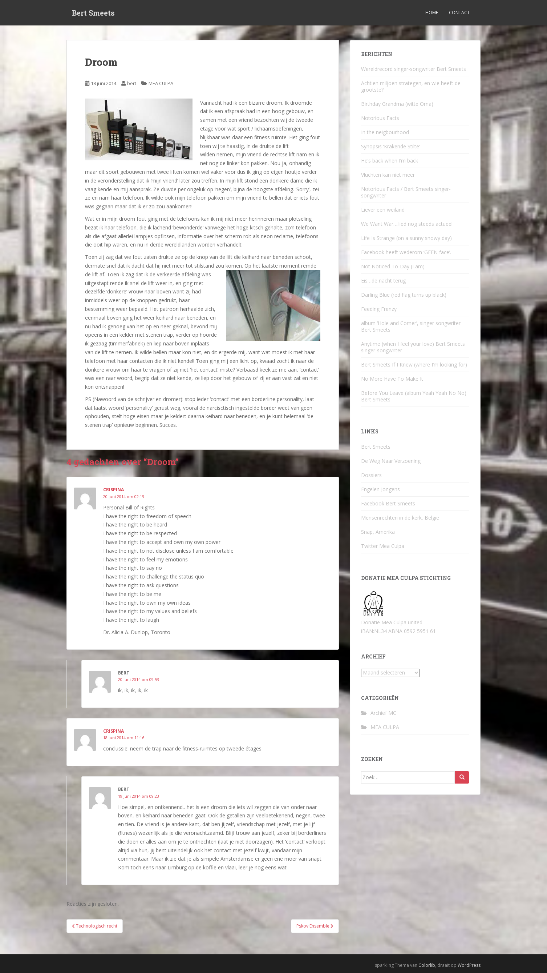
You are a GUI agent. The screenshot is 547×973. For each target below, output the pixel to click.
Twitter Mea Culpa (382, 545)
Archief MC (383, 712)
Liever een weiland (383, 209)
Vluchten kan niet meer (388, 174)
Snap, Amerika (378, 531)
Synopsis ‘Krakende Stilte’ (390, 146)
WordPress (469, 965)
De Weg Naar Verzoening (391, 460)
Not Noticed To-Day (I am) (393, 266)
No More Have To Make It (392, 378)
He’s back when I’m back (389, 160)
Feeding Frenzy (379, 308)
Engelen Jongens (380, 489)
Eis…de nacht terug (383, 280)
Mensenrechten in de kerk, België (400, 517)
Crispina (113, 731)
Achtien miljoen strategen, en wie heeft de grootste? (411, 86)
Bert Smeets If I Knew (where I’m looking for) (414, 364)
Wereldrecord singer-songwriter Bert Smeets (413, 68)
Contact (459, 12)
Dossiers (371, 475)
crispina (113, 489)
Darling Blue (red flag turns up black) (403, 294)
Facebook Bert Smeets (388, 503)
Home (431, 12)
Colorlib (426, 965)
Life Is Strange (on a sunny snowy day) (406, 238)
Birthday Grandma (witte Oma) (397, 103)
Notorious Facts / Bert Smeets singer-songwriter (406, 192)
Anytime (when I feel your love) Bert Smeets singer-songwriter (413, 347)
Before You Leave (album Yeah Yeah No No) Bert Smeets (413, 396)
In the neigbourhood (385, 132)
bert (131, 83)
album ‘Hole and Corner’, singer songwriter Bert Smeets (411, 326)
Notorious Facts (380, 118)
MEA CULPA (161, 83)
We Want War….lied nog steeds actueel (407, 223)
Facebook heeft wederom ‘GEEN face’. (406, 252)
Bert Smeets (93, 12)
